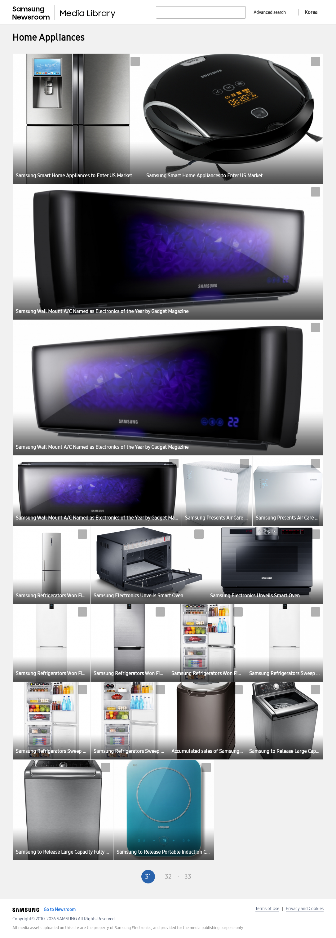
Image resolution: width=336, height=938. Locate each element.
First (108, 876)
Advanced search (270, 12)
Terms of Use (267, 908)
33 (187, 876)
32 (168, 876)
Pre (128, 876)
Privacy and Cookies (305, 908)
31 (148, 876)
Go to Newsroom (60, 909)
